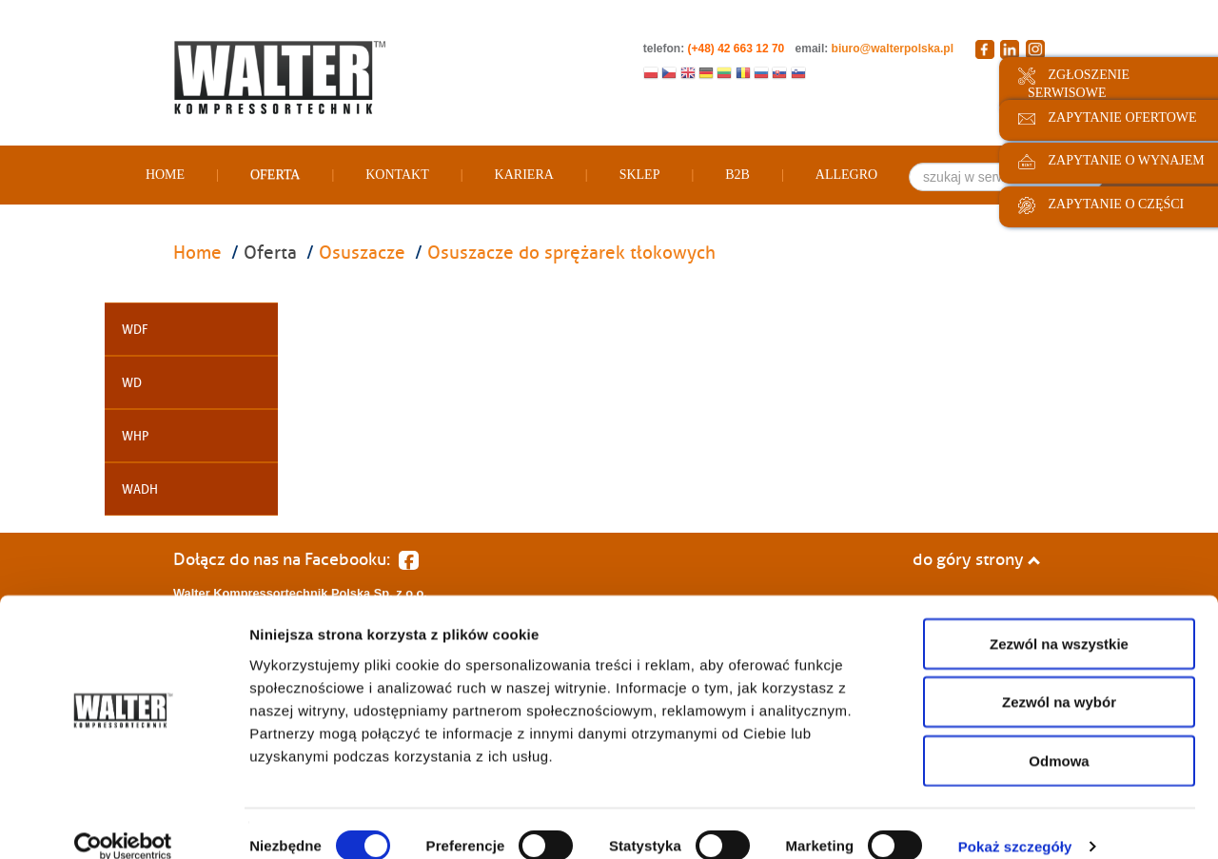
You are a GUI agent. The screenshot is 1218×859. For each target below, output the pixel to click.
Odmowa (1059, 736)
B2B (737, 174)
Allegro (846, 174)
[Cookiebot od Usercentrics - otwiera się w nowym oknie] (123, 822)
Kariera (524, 174)
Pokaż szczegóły (1015, 821)
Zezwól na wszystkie (1059, 619)
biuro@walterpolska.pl (892, 48)
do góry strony (976, 559)
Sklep (639, 174)
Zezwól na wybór (1059, 678)
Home (165, 174)
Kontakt (397, 174)
